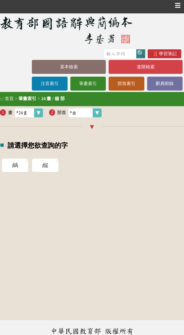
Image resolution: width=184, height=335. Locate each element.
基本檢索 (69, 66)
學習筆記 (168, 53)
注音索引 (50, 83)
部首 (79, 112)
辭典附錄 (165, 83)
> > (32, 98)
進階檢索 (146, 66)
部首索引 (126, 83)
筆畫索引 (88, 83)
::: (2, 99)
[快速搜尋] (120, 53)
